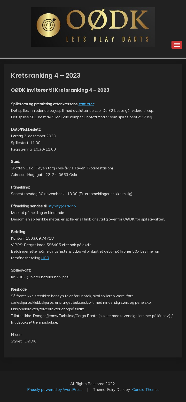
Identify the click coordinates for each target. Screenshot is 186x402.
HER (45, 257)
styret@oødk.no (62, 206)
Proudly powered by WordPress (55, 389)
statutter (86, 103)
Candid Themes (146, 389)
